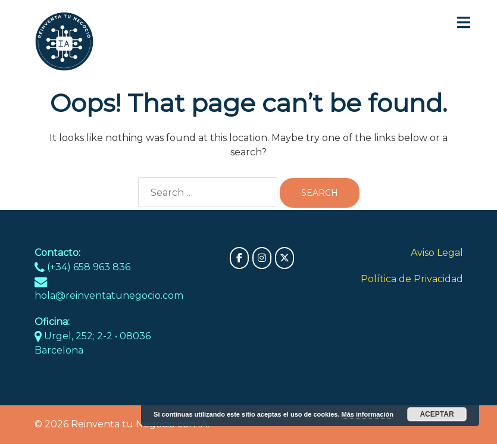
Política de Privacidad (412, 278)
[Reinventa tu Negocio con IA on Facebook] (239, 258)
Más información (367, 414)
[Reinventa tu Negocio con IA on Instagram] (261, 258)
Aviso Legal (437, 252)
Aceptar (437, 414)
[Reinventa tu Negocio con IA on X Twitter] (284, 258)
